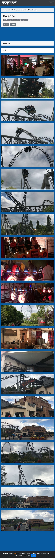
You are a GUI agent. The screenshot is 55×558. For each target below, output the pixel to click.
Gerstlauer (17, 20)
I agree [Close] (33, 555)
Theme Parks (12, 10)
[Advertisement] (27, 33)
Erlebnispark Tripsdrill (23, 10)
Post (6, 24)
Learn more (26, 555)
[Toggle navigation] (51, 3)
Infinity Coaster (24, 20)
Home (4, 10)
